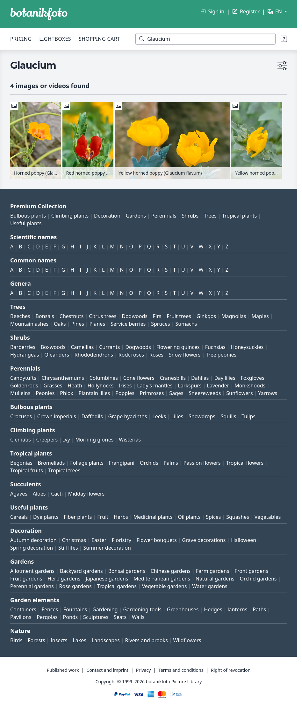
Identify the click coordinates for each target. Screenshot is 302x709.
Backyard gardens (81, 570)
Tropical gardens (117, 586)
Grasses (53, 385)
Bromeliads (51, 462)
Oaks (60, 323)
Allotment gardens (32, 570)
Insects (58, 640)
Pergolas (47, 617)
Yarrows (267, 393)
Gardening (105, 609)
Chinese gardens (171, 570)
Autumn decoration (33, 540)
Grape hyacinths (127, 416)
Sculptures (95, 617)
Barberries (22, 347)
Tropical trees (64, 470)
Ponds (70, 617)
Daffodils (92, 416)
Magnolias (233, 316)
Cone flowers (139, 377)
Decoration (107, 215)
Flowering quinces (178, 347)
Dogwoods (134, 316)
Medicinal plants (153, 516)
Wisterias (130, 439)
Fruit (102, 516)
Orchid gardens (258, 578)
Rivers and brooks (146, 640)
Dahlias (200, 377)
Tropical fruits (26, 470)
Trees (210, 215)
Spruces (160, 323)
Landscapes (106, 640)
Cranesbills (173, 377)
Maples (260, 316)
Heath (75, 385)
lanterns (237, 609)
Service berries (128, 323)
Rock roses (131, 354)
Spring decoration (31, 547)
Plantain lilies (94, 393)
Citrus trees (102, 316)
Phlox (66, 393)
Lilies (177, 416)
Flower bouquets (157, 540)
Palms (171, 462)
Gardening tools (142, 609)
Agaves (18, 493)
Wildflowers (187, 640)
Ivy (66, 439)
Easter (98, 540)
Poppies (124, 393)
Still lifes (68, 547)
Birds (16, 640)
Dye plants (45, 516)
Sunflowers (239, 393)
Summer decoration (107, 547)
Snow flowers (185, 354)
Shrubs (190, 215)
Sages (176, 393)
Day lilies (224, 377)
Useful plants (25, 223)
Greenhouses (183, 609)
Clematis (20, 439)
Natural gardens (215, 578)
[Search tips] (284, 39)
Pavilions (20, 617)
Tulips (248, 416)
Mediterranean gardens (161, 578)
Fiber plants (78, 516)
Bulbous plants (28, 215)
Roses (156, 354)
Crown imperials (56, 416)
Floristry (121, 540)
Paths (259, 609)
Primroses (152, 393)
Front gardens (251, 570)
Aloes (39, 493)
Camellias (82, 347)
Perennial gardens (32, 586)
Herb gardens (63, 578)
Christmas (74, 540)
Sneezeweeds (205, 393)
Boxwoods (53, 347)
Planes (97, 323)
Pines (77, 323)
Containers (23, 609)
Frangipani (121, 462)
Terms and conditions (180, 670)
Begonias (21, 462)
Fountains (75, 609)
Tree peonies (221, 354)
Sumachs (186, 323)
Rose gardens (75, 586)
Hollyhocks (100, 385)
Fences (50, 609)
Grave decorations (204, 540)
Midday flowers (86, 493)
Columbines (104, 377)
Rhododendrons (94, 354)
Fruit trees (179, 316)
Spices (213, 516)
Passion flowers (202, 462)
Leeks (159, 416)
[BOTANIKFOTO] (39, 14)
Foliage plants (87, 462)
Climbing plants (70, 215)
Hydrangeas (24, 354)
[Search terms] (205, 39)
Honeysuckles (247, 347)
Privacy (143, 670)
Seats (120, 617)
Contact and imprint (107, 670)
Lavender (218, 385)
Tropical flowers (244, 462)
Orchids (149, 462)
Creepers (47, 439)
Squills (228, 416)
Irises (125, 385)
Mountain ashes (29, 323)
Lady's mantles (154, 385)
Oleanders (56, 354)
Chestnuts (72, 316)
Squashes (237, 516)
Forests (36, 640)
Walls (138, 617)
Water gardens (209, 586)
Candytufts (23, 377)
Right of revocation (230, 670)
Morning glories (95, 439)
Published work (63, 670)
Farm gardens (212, 570)
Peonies (45, 393)
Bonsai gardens (126, 570)
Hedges (213, 609)
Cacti (57, 493)
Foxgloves (252, 377)
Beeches (20, 316)
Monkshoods (249, 385)
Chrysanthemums (62, 377)
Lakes (79, 640)
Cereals (19, 516)
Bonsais (45, 316)
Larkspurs (189, 385)
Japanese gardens (107, 578)
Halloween (243, 540)
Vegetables (268, 516)
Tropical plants (239, 215)
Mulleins (20, 393)
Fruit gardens (26, 578)
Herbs (121, 516)
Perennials (163, 215)
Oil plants (189, 516)
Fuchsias (215, 347)
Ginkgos (206, 316)
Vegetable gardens (164, 586)
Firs (157, 316)
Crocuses (21, 416)
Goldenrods (24, 385)
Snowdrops (202, 416)
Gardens (136, 215)
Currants (109, 347)
